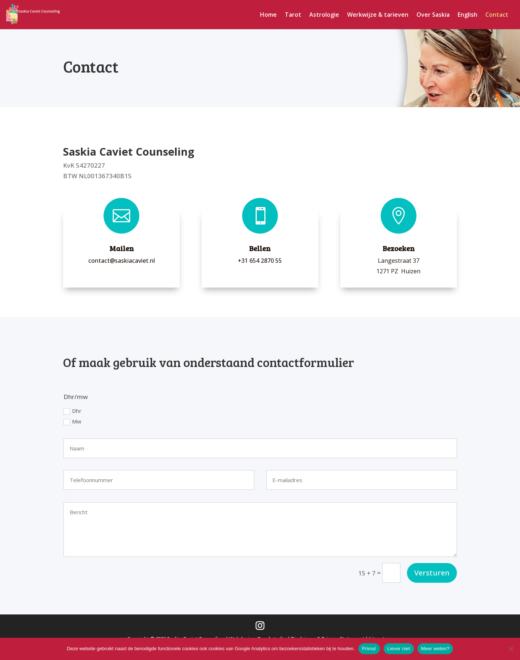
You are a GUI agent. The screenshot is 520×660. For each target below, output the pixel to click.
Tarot (293, 15)
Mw (72, 421)
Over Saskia (433, 15)
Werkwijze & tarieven (377, 15)
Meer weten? (435, 648)
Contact (496, 15)
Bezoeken (399, 248)
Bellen (260, 248)
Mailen (121, 248)
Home (268, 15)
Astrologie (324, 15)
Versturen (432, 573)
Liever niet (398, 648)
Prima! (369, 648)
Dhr (72, 411)
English (467, 15)
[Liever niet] (511, 648)
